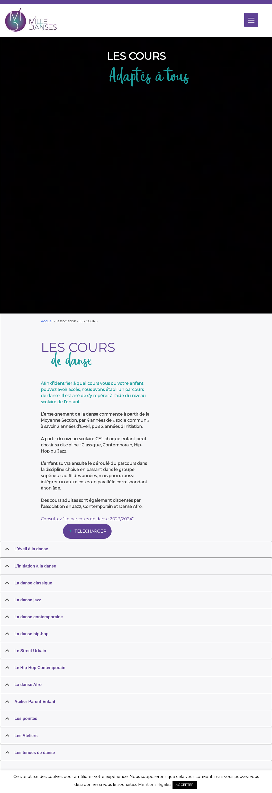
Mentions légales (154, 784)
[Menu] (251, 20)
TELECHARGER (87, 531)
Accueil (47, 321)
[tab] (136, 549)
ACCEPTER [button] (185, 784)
